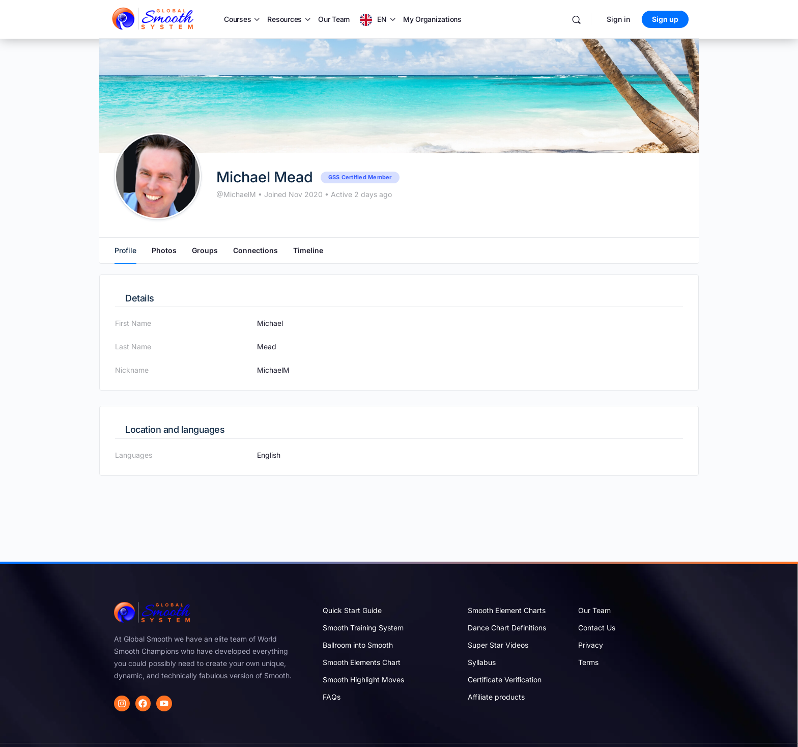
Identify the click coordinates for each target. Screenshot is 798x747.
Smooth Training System (363, 627)
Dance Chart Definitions (507, 627)
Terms (588, 662)
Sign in (618, 19)
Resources (284, 19)
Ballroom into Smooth (358, 645)
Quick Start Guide (352, 610)
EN (382, 19)
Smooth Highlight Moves (363, 679)
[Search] (576, 19)
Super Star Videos (498, 645)
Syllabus (482, 662)
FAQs (331, 697)
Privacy (590, 645)
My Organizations (432, 19)
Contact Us (596, 627)
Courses (237, 19)
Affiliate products (496, 697)
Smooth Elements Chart (362, 662)
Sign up (665, 19)
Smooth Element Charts (507, 610)
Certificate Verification (505, 679)
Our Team (334, 19)
